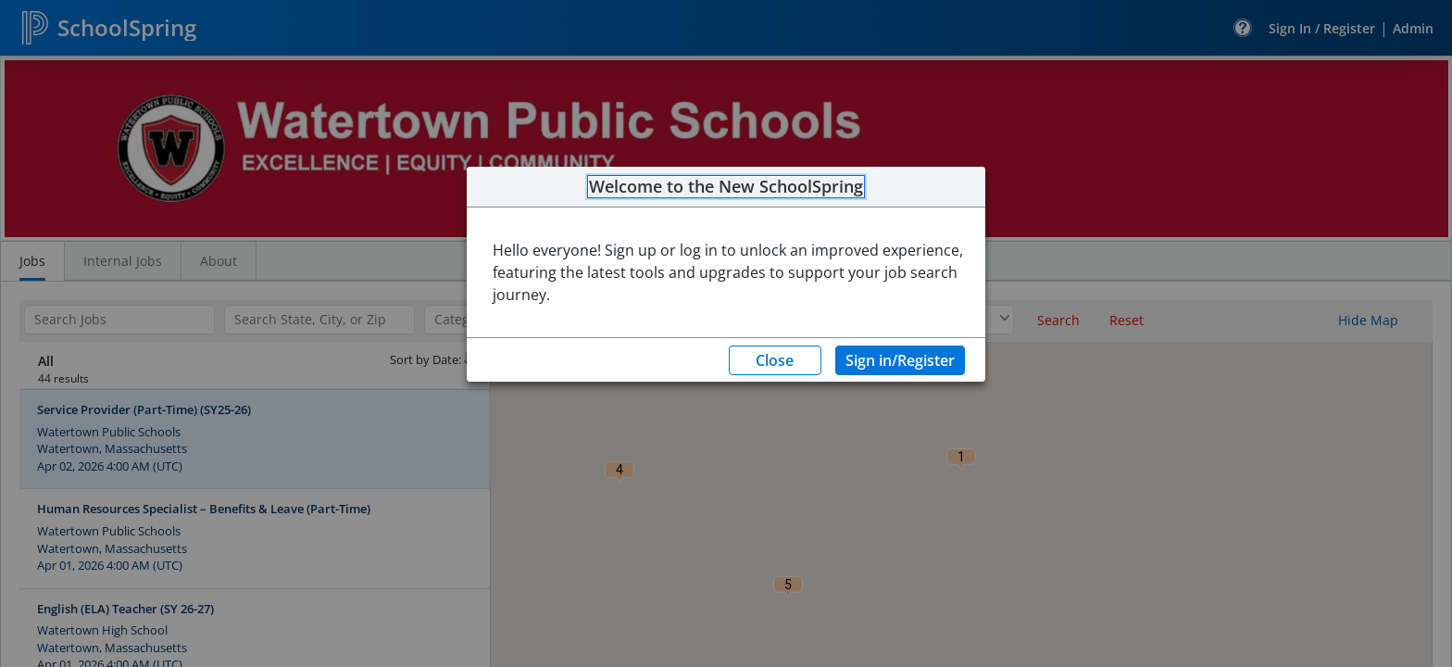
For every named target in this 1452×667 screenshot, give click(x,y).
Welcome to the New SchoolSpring (726, 187)
